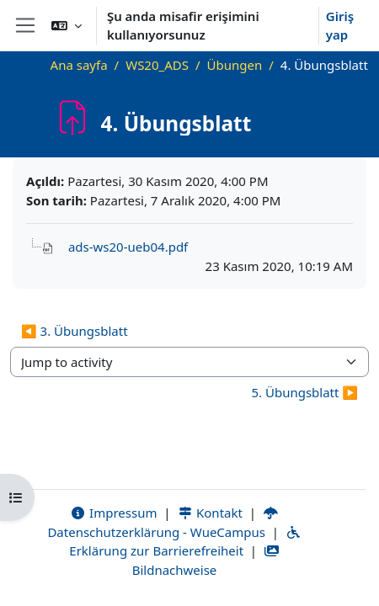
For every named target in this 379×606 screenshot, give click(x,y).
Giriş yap (340, 26)
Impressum (113, 512)
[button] (66, 25)
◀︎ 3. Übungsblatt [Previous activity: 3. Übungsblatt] (74, 330)
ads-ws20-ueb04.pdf (128, 246)
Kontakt (210, 512)
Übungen (235, 64)
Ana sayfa (79, 64)
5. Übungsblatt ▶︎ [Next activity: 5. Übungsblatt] (304, 392)
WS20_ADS (157, 64)
